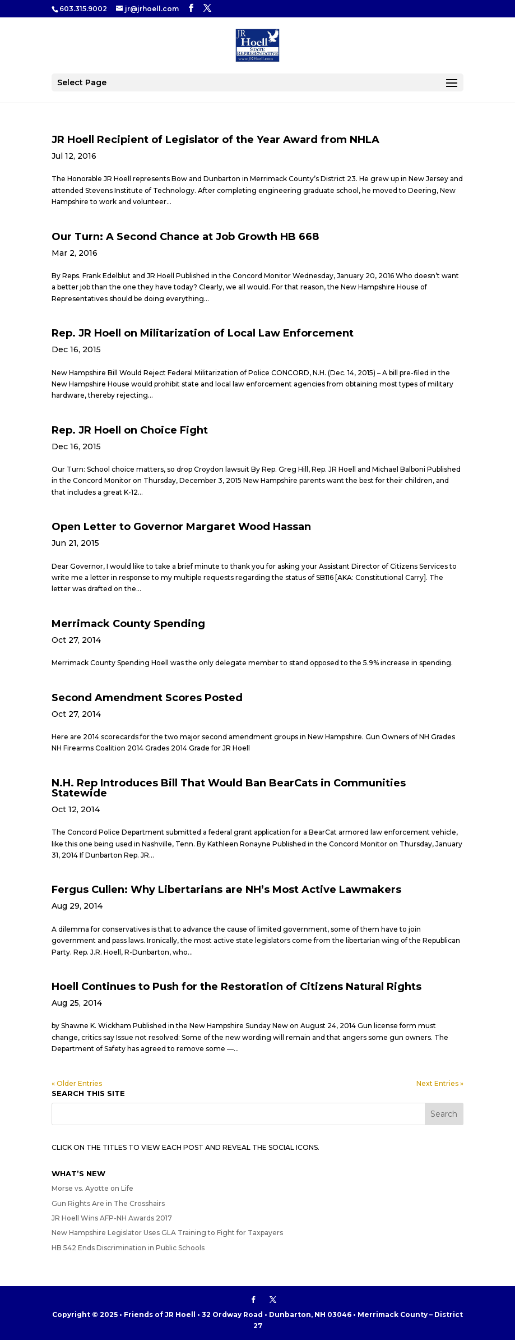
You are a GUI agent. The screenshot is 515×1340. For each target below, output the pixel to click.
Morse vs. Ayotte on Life (92, 1188)
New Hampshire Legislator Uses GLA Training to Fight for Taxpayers (167, 1232)
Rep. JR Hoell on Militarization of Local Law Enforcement (203, 333)
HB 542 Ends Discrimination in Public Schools (128, 1248)
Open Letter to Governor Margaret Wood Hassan (181, 527)
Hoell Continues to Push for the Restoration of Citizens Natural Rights (236, 986)
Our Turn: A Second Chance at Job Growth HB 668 (185, 237)
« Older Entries (77, 1083)
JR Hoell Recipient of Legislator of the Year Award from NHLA (215, 139)
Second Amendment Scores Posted (147, 698)
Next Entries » (439, 1083)
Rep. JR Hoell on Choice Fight (130, 430)
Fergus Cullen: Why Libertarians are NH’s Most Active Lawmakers (226, 889)
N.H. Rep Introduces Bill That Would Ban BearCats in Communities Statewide (229, 788)
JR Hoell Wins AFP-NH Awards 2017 (112, 1218)
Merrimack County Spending (128, 624)
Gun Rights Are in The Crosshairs (108, 1203)
